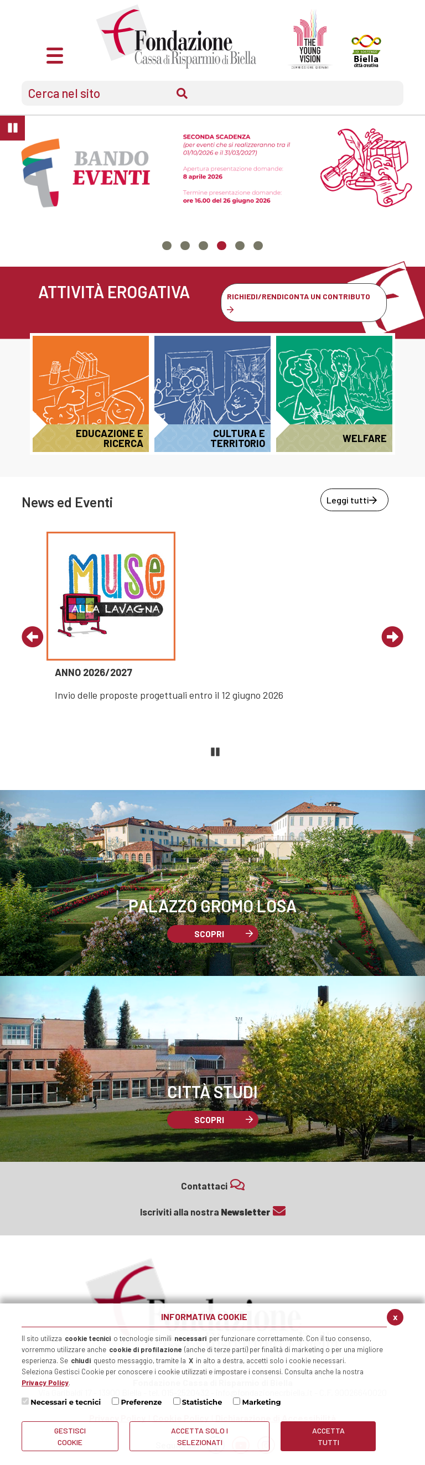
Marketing (261, 1402)
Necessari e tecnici (65, 1402)
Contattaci (213, 1184)
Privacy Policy (45, 1382)
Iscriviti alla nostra (213, 1210)
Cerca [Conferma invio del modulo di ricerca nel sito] (182, 93)
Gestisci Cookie (70, 1436)
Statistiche (202, 1402)
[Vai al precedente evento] (33, 637)
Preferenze (141, 1402)
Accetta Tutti (328, 1436)
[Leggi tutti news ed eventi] (354, 500)
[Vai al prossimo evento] (392, 637)
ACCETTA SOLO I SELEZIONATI (199, 1436)
